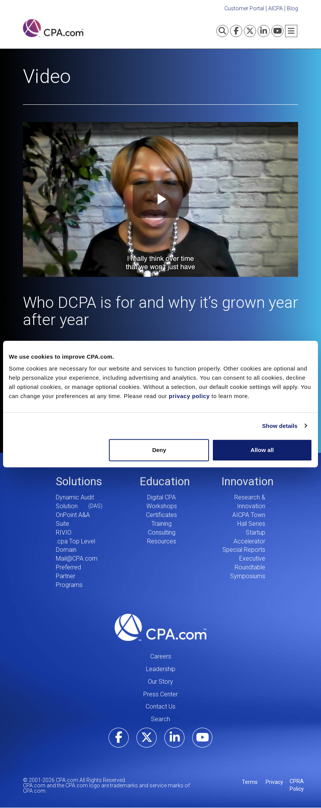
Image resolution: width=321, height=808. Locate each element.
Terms (250, 782)
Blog (292, 8)
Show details (280, 426)
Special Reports (243, 549)
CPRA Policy (297, 785)
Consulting (161, 532)
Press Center (160, 694)
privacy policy (189, 396)
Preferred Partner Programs (69, 576)
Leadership (160, 669)
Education (165, 481)
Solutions (79, 481)
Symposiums (247, 576)
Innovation (247, 481)
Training (161, 523)
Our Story (160, 681)
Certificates (161, 515)
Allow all (262, 450)
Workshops (161, 506)
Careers (160, 656)
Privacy (274, 782)
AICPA (275, 8)
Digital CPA (161, 497)
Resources (161, 541)
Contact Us (160, 706)
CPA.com (160, 627)
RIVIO (63, 532)
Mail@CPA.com (76, 558)
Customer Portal (244, 8)
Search (160, 719)
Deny (159, 450)
